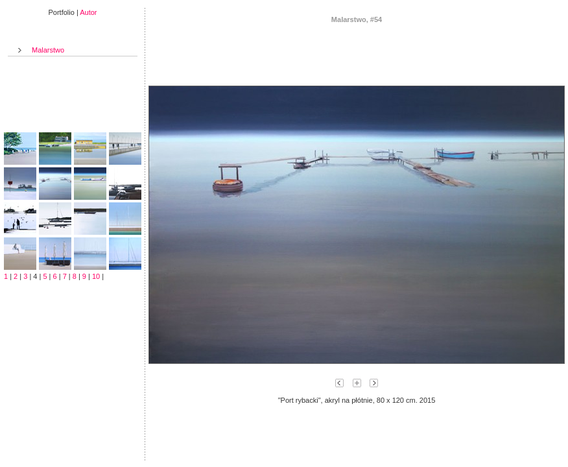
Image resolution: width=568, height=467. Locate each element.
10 (96, 276)
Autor (88, 12)
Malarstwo (48, 50)
